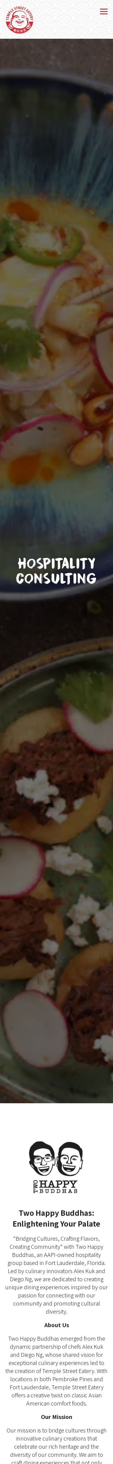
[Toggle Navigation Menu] (104, 11)
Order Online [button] (56, 1457)
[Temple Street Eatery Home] (19, 19)
